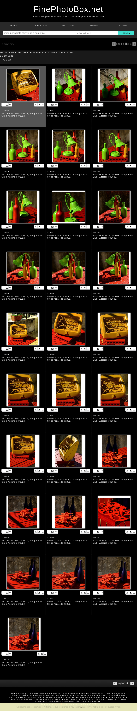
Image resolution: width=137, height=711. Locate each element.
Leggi (84, 706)
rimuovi (104, 706)
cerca (126, 33)
